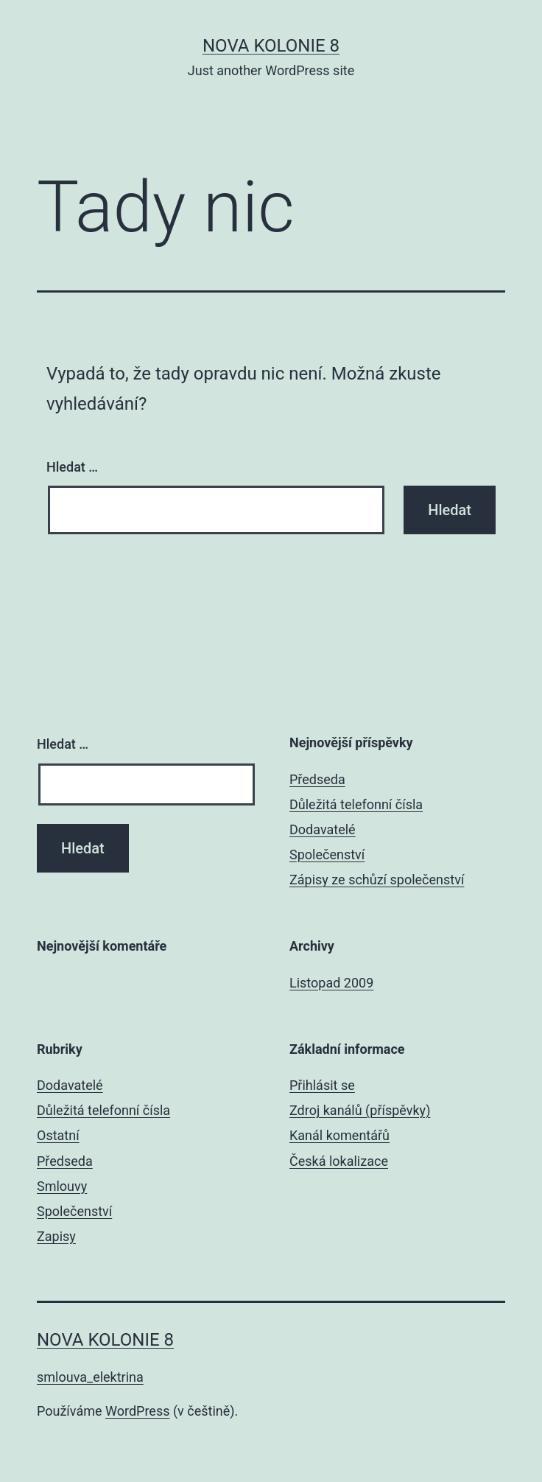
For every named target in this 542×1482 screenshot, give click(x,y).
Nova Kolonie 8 (271, 45)
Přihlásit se (322, 1085)
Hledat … (72, 467)
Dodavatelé (322, 829)
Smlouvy (62, 1186)
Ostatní (58, 1135)
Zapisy (56, 1236)
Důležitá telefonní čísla (356, 804)
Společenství (327, 854)
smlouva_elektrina (90, 1377)
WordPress (137, 1411)
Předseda (317, 779)
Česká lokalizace (338, 1161)
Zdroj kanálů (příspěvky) (359, 1110)
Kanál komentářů (339, 1135)
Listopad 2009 (331, 982)
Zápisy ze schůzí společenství (376, 879)
